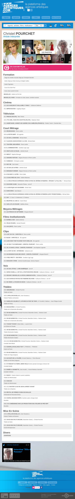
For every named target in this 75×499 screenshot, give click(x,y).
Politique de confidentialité (25, 485)
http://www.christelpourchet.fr (19, 69)
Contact (53, 485)
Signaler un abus (37, 485)
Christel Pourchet (13, 445)
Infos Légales (46, 485)
